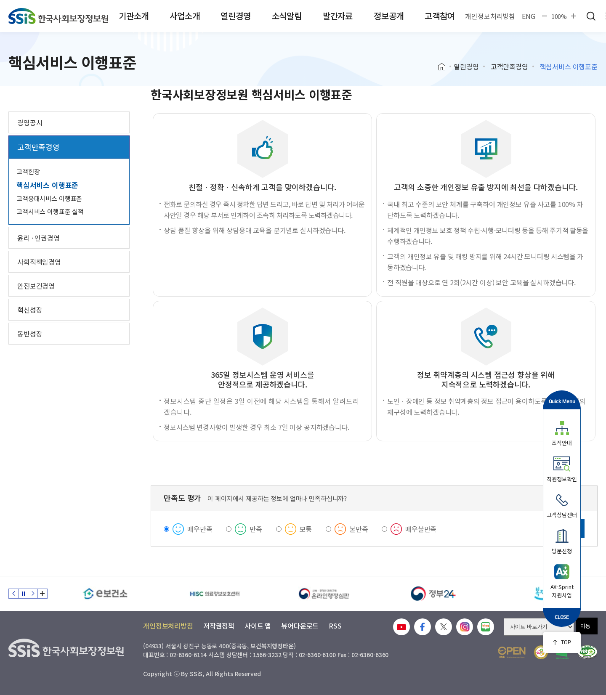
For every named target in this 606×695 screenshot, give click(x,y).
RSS (335, 626)
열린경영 (235, 16)
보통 (306, 529)
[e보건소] (105, 593)
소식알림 (287, 16)
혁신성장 (29, 310)
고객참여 (439, 16)
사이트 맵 (258, 626)
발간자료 (338, 16)
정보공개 (389, 16)
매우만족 (199, 529)
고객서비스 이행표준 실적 (50, 211)
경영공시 (29, 122)
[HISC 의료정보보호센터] (214, 593)
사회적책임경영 (39, 262)
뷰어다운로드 (300, 626)
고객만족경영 (509, 66)
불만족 (358, 529)
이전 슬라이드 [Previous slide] (13, 594)
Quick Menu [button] (562, 401)
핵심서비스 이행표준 (47, 185)
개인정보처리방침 (490, 16)
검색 (590, 16)
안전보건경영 (36, 286)
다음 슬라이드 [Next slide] (33, 594)
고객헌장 (28, 171)
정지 (23, 594)
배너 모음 (42, 594)
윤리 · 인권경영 (38, 238)
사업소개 (184, 16)
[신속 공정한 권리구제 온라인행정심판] (324, 593)
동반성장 (29, 334)
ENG (528, 16)
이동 (585, 626)
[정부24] (433, 593)
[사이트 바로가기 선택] (539, 627)
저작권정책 (218, 626)
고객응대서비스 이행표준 (49, 198)
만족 (256, 529)
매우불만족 (420, 529)
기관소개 (134, 16)
